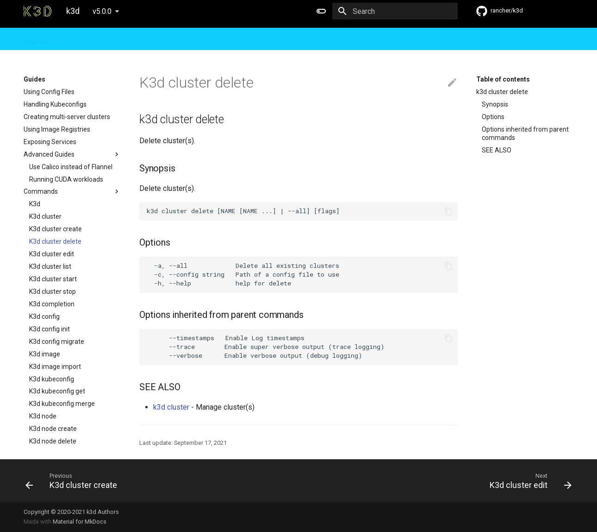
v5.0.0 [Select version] (102, 11)
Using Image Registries (57, 129)
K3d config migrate (56, 341)
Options (493, 116)
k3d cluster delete (502, 91)
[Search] (403, 11)
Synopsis (495, 104)
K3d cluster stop (52, 291)
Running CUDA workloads (66, 179)
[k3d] (37, 11)
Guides (74, 39)
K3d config (44, 316)
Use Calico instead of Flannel (70, 167)
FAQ (137, 39)
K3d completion (52, 304)
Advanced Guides (72, 154)
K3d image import (55, 366)
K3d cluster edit (51, 254)
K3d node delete (52, 441)
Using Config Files (49, 91)
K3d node (42, 416)
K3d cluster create (55, 229)
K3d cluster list (50, 266)
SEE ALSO (496, 150)
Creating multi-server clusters (67, 116)
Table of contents (503, 79)
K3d (34, 204)
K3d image (44, 354)
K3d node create (53, 428)
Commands (72, 191)
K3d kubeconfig (51, 379)
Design (108, 39)
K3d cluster (45, 216)
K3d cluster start (53, 279)
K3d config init (49, 329)
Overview (37, 39)
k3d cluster (171, 407)
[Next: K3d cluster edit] (438, 480)
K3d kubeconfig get (57, 391)
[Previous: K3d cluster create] (158, 480)
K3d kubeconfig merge (62, 403)
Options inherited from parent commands (525, 133)
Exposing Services (50, 142)
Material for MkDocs (79, 521)
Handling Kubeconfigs (55, 104)
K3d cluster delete (55, 241)
